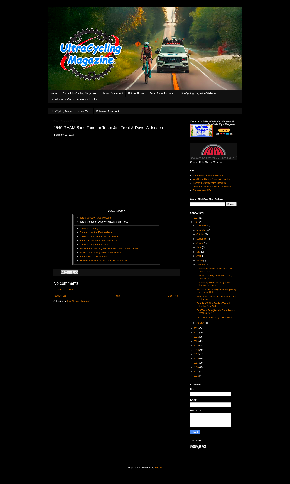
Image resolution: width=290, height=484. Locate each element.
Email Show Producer (161, 93)
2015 (196, 363)
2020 (196, 341)
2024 (196, 222)
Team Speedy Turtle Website (95, 217)
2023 (196, 328)
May (198, 252)
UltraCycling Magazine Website (198, 93)
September (202, 239)
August (200, 243)
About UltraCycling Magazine (79, 93)
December (201, 225)
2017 (196, 354)
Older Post (173, 296)
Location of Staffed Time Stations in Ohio (74, 99)
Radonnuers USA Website (94, 256)
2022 (196, 332)
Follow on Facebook (107, 111)
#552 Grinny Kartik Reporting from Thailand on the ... (213, 283)
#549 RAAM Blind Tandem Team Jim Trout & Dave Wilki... (214, 304)
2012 (196, 376)
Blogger (158, 467)
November (201, 230)
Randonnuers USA (202, 190)
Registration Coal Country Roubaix (98, 240)
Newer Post (60, 296)
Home (53, 93)
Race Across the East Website (96, 232)
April (198, 256)
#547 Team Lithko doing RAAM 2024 (214, 317)
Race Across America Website (208, 175)
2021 (196, 337)
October (200, 234)
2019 (196, 345)
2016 (196, 358)
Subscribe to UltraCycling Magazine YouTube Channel (109, 248)
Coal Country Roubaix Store (95, 244)
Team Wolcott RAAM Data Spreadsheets (213, 186)
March (199, 260)
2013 (196, 371)
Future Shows (136, 93)
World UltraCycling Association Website (101, 252)
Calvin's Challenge (90, 228)
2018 (196, 350)
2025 (196, 217)
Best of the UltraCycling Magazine (210, 183)
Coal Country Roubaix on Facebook (99, 236)
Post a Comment (66, 289)
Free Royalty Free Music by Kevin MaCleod (103, 260)
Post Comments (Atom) (78, 301)
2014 (196, 367)
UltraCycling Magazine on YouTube (70, 111)
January (200, 322)
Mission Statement (112, 93)
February (201, 264)
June (199, 247)
